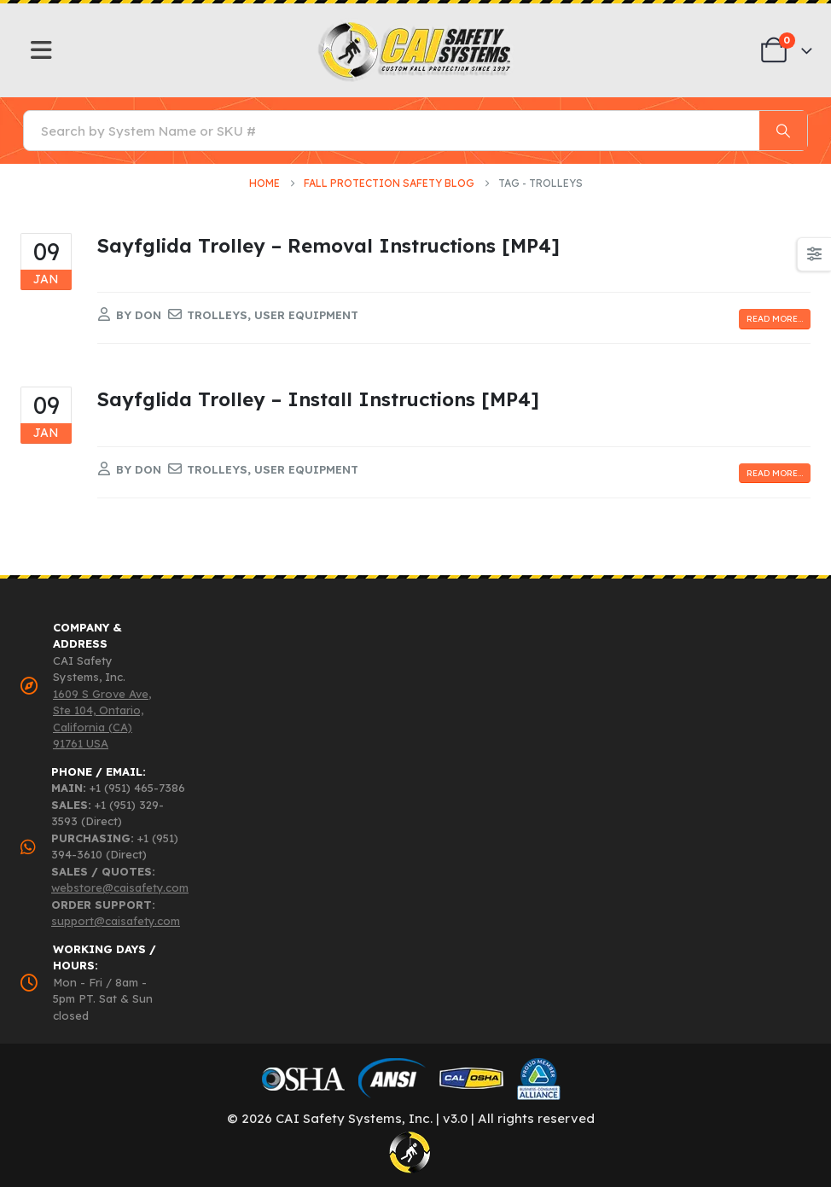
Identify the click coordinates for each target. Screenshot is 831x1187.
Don (148, 315)
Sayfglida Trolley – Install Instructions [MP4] (318, 399)
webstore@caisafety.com (120, 887)
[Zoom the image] (416, 26)
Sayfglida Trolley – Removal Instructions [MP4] (328, 245)
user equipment (306, 315)
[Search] (783, 130)
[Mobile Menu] (41, 50)
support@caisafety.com (115, 921)
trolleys (217, 315)
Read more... (775, 318)
